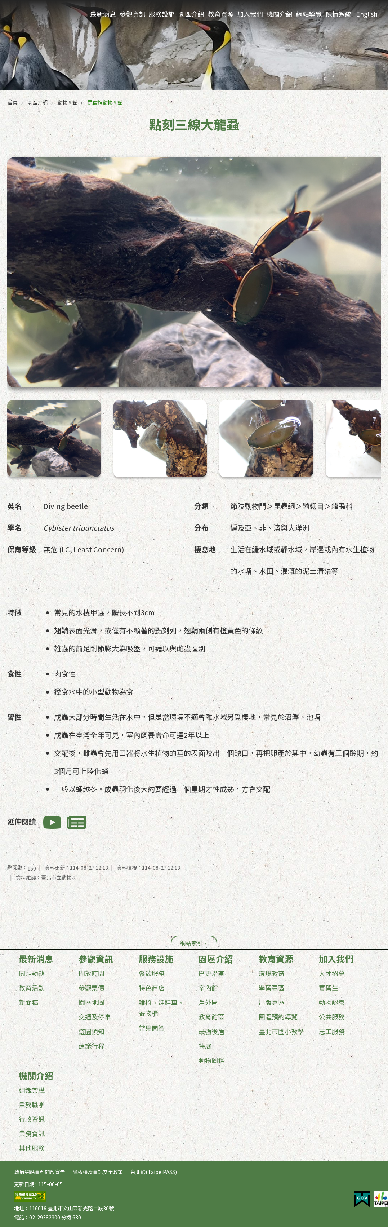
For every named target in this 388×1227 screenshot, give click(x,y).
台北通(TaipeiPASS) (153, 1171)
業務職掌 (32, 1104)
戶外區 (208, 1002)
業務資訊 (32, 1133)
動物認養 (332, 1002)
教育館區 (211, 1016)
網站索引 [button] (191, 943)
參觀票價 (91, 987)
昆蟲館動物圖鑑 (104, 102)
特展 (205, 1045)
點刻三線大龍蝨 (32, 407)
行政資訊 (32, 1119)
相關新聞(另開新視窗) (76, 822)
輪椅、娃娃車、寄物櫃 (161, 1007)
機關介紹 (279, 13)
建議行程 (91, 1045)
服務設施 (161, 13)
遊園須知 (91, 1031)
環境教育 (272, 973)
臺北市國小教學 (281, 1031)
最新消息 (103, 13)
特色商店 (152, 987)
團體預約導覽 (278, 1016)
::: (2, 955)
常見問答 (152, 1027)
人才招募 (332, 973)
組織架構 (32, 1090)
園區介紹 (191, 13)
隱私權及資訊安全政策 (97, 1171)
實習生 (328, 987)
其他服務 (32, 1147)
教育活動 (32, 987)
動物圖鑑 (67, 102)
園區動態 (32, 973)
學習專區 (272, 987)
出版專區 (272, 1002)
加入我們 (250, 13)
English (367, 13)
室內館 (208, 987)
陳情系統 (338, 13)
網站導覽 (309, 13)
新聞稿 (28, 1002)
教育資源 (220, 13)
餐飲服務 (152, 973)
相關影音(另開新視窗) (52, 822)
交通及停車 (95, 1016)
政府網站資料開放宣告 (39, 1171)
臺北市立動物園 (43, 15)
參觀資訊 (132, 13)
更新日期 (24, 1184)
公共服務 (332, 1016)
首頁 (13, 102)
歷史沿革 (211, 973)
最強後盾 (211, 1031)
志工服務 (332, 1031)
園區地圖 (91, 1002)
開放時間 (91, 973)
